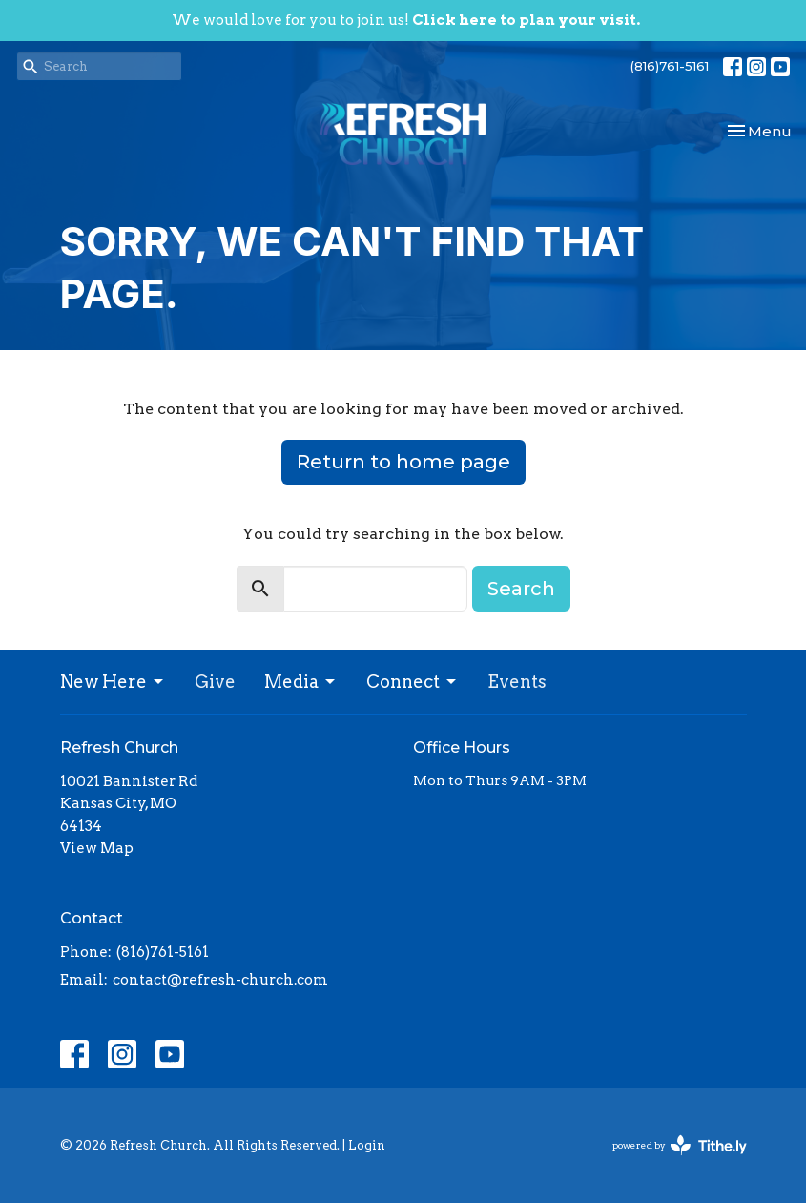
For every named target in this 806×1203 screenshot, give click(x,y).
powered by (679, 1145)
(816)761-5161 (669, 65)
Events (517, 682)
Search (521, 588)
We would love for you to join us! (406, 20)
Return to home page (403, 461)
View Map (97, 848)
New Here (113, 682)
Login (366, 1145)
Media (301, 682)
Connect (412, 682)
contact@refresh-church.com (220, 979)
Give (215, 682)
